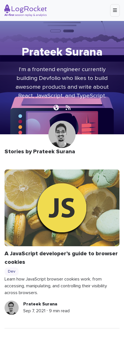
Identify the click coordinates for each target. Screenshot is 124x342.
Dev (11, 271)
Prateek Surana (40, 304)
